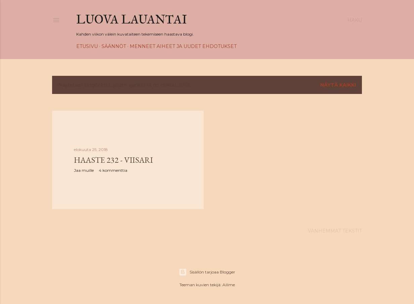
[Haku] (354, 20)
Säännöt (113, 46)
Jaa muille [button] (84, 170)
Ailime (228, 284)
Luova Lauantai (131, 19)
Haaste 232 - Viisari (113, 160)
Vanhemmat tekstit (335, 231)
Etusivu (87, 46)
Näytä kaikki (338, 85)
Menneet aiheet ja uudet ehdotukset (183, 46)
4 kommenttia (113, 170)
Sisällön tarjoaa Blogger (207, 272)
